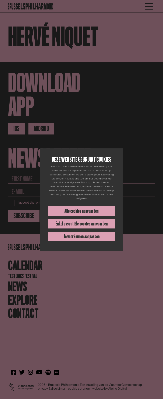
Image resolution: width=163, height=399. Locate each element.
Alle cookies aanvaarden (81, 211)
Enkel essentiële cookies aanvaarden (81, 224)
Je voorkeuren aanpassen (82, 236)
